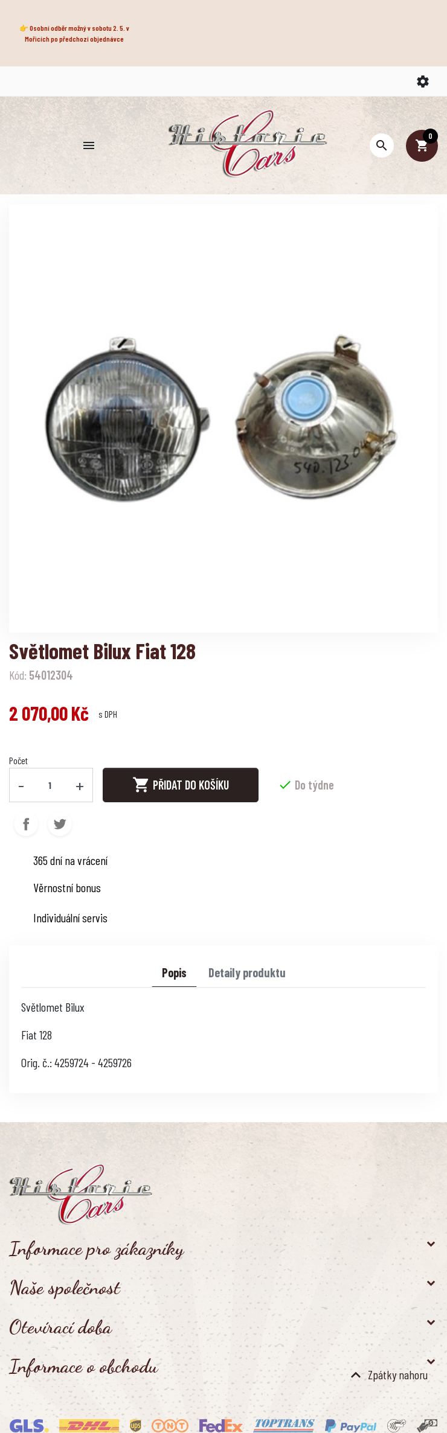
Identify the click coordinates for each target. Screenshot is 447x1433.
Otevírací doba (60, 1326)
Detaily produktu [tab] (247, 972)
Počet (18, 760)
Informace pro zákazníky (96, 1248)
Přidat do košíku (180, 785)
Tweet (60, 824)
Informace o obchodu (83, 1366)
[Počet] (50, 784)
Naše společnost (64, 1287)
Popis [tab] (174, 972)
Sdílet (26, 824)
